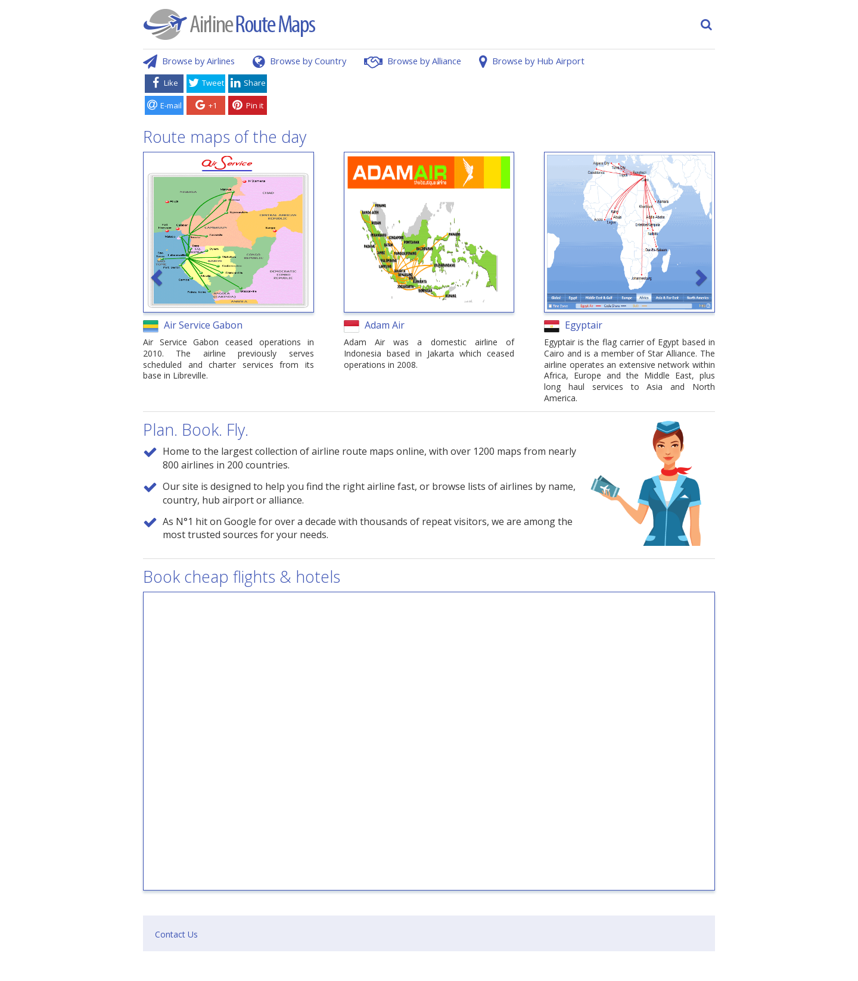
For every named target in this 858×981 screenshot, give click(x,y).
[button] (158, 277)
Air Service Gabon (203, 325)
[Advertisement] (493, 97)
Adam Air (385, 325)
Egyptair (583, 325)
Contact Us (176, 934)
